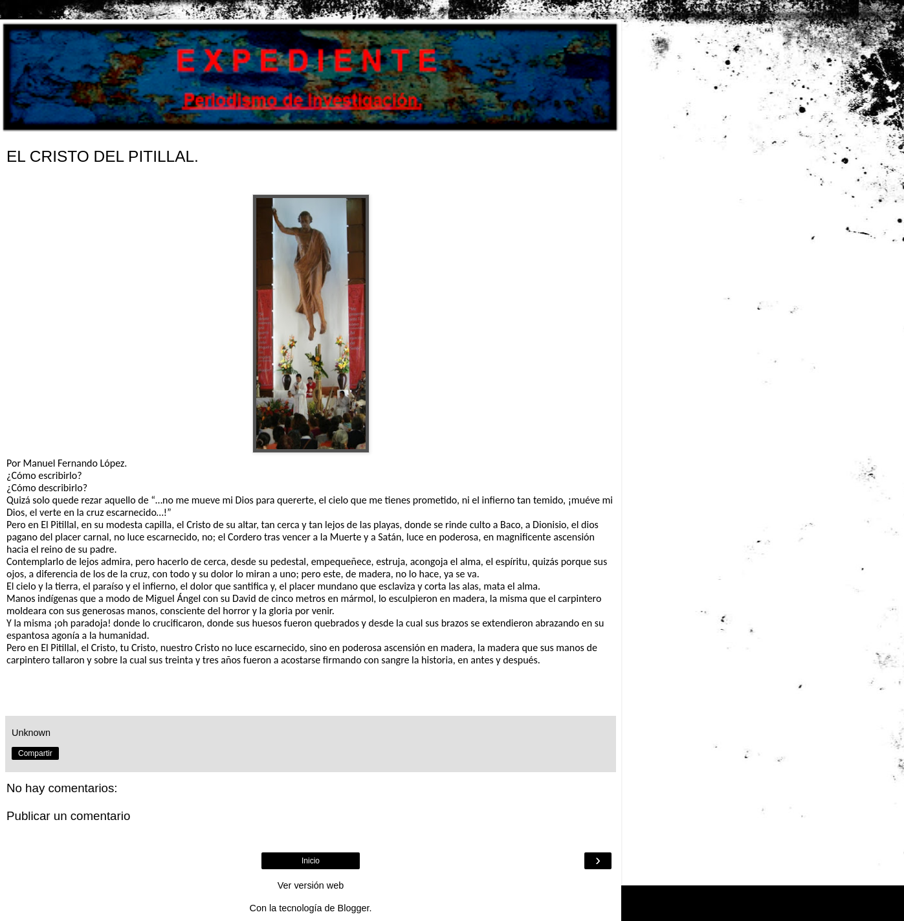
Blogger (353, 908)
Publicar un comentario (68, 816)
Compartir (35, 753)
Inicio (311, 860)
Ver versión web (311, 885)
